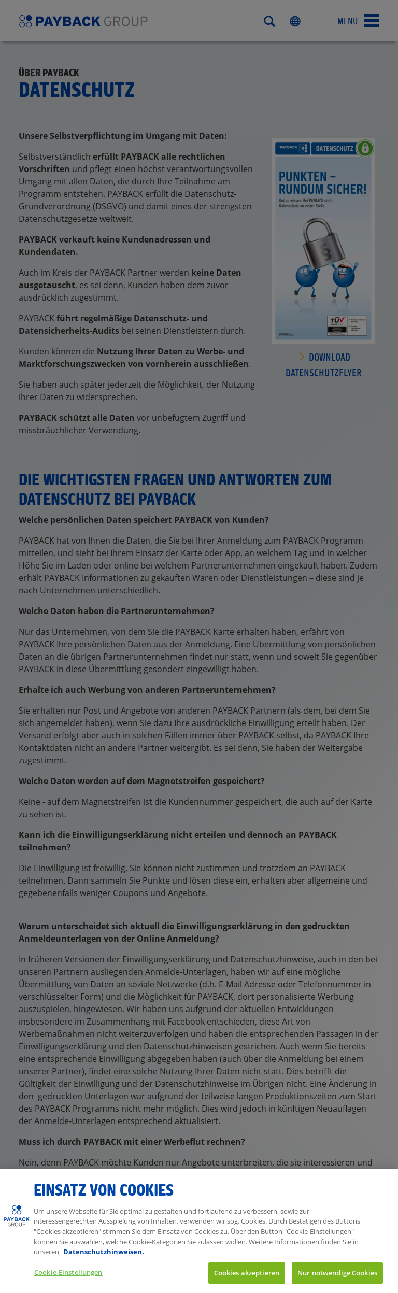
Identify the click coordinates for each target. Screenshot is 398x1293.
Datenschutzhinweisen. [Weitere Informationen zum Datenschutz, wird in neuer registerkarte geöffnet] (103, 1262)
